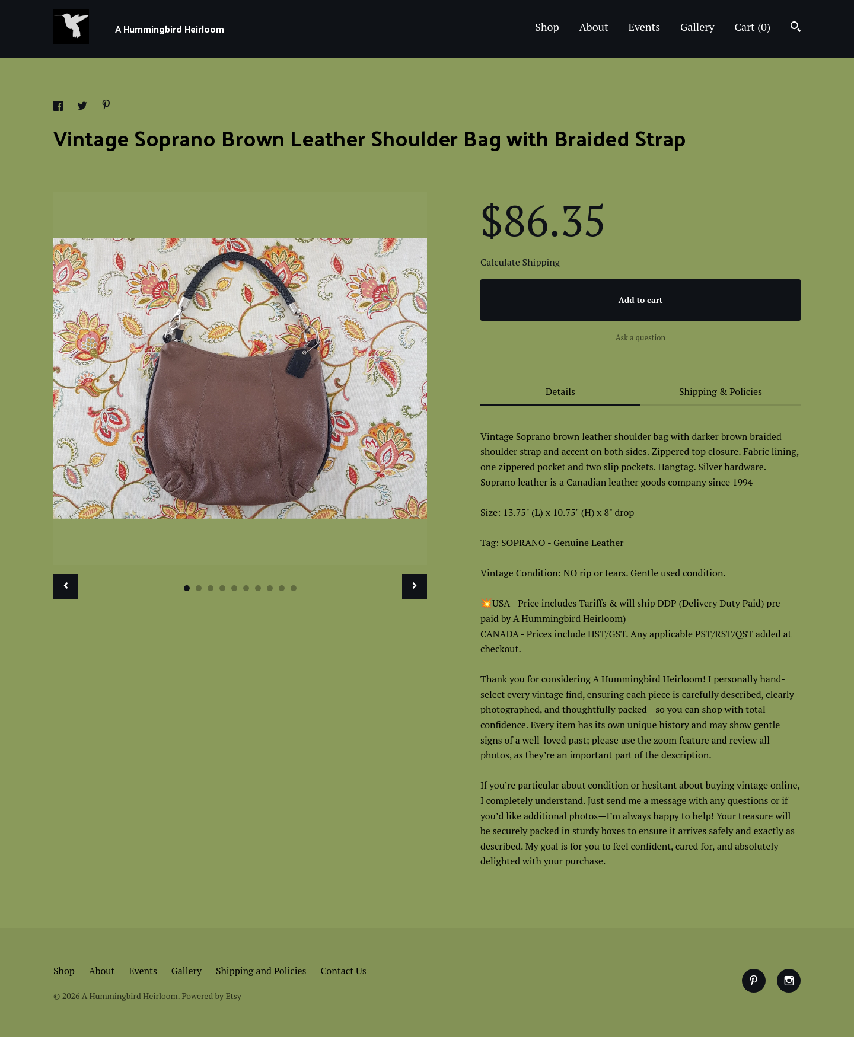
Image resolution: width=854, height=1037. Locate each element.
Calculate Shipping (520, 262)
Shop (547, 27)
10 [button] (294, 588)
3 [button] (211, 588)
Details (560, 391)
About (593, 27)
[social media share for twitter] (83, 107)
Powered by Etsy (211, 995)
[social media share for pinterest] (106, 106)
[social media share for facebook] (59, 107)
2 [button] (199, 588)
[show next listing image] (414, 586)
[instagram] (789, 981)
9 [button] (282, 588)
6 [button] (246, 588)
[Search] (796, 28)
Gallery (697, 27)
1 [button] (187, 588)
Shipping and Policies (261, 970)
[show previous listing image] (65, 586)
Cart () (752, 27)
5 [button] (234, 588)
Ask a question (641, 337)
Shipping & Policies (720, 391)
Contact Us (343, 970)
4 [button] (222, 588)
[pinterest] (754, 981)
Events (645, 27)
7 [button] (258, 588)
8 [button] (270, 588)
